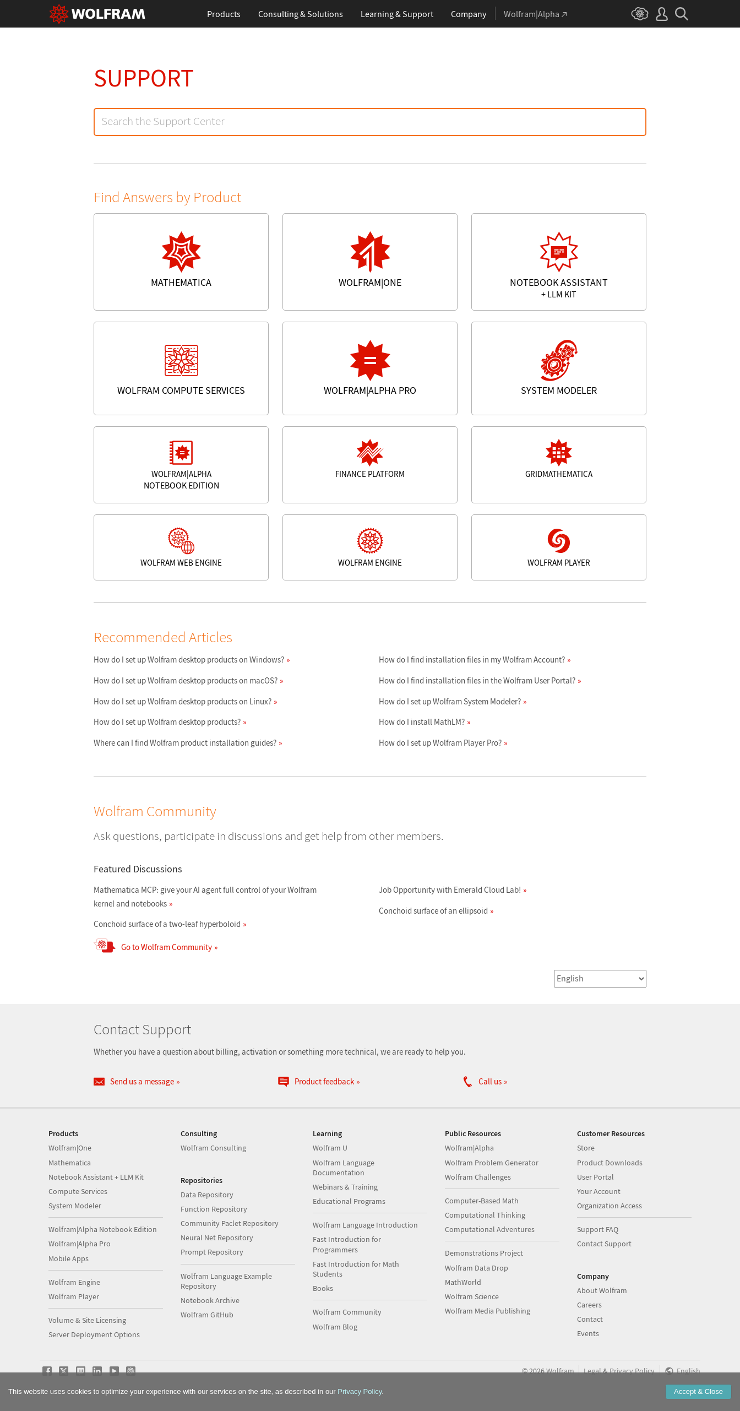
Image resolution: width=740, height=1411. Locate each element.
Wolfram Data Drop (476, 1268)
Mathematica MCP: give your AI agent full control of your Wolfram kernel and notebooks (205, 896)
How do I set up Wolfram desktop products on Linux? (182, 701)
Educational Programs (349, 1201)
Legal (592, 1371)
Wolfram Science (472, 1296)
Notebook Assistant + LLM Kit (96, 1177)
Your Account (599, 1191)
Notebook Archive (210, 1300)
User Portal (595, 1177)
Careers (589, 1305)
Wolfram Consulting (213, 1148)
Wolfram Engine (74, 1282)
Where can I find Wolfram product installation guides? (185, 742)
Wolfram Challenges (478, 1177)
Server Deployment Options (94, 1334)
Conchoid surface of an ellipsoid (433, 910)
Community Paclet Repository (230, 1223)
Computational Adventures (490, 1229)
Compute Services (77, 1191)
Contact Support (604, 1244)
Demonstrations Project (484, 1253)
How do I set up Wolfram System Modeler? (450, 701)
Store (586, 1148)
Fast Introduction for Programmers (347, 1244)
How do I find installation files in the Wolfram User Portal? (477, 680)
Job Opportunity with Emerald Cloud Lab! (450, 889)
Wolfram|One (69, 1148)
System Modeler (74, 1206)
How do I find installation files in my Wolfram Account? (472, 659)
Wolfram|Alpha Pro (79, 1244)
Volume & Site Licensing (87, 1320)
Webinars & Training (345, 1187)
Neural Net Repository (217, 1237)
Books (323, 1288)
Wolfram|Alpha (469, 1148)
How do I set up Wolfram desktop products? (167, 722)
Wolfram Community (347, 1312)
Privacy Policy (632, 1371)
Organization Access (609, 1206)
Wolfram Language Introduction (365, 1225)
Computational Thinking (485, 1215)
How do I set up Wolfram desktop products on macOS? (186, 680)
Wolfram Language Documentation (343, 1167)
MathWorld (463, 1282)
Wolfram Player (73, 1296)
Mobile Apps (68, 1258)
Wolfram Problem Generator (491, 1163)
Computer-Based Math (482, 1201)
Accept (698, 1391)
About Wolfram (602, 1290)
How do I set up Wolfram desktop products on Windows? (189, 659)
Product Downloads (610, 1163)
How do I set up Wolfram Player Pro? (440, 742)
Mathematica (69, 1163)
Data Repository (207, 1195)
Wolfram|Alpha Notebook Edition (102, 1229)
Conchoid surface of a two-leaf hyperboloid (167, 924)
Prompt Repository (212, 1252)
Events (588, 1333)
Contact (590, 1319)
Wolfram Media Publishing (487, 1311)
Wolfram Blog (335, 1327)
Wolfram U (330, 1148)
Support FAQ (597, 1229)
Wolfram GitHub (207, 1315)
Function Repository (214, 1209)
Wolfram (560, 1371)
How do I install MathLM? (422, 722)
